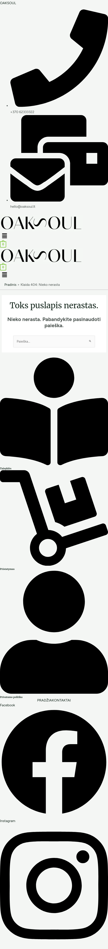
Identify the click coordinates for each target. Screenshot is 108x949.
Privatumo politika (11, 697)
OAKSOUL (8, 3)
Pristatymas (7, 569)
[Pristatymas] (54, 564)
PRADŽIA (44, 700)
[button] (54, 236)
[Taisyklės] (54, 464)
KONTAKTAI (61, 700)
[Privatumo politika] (54, 692)
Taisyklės (5, 468)
